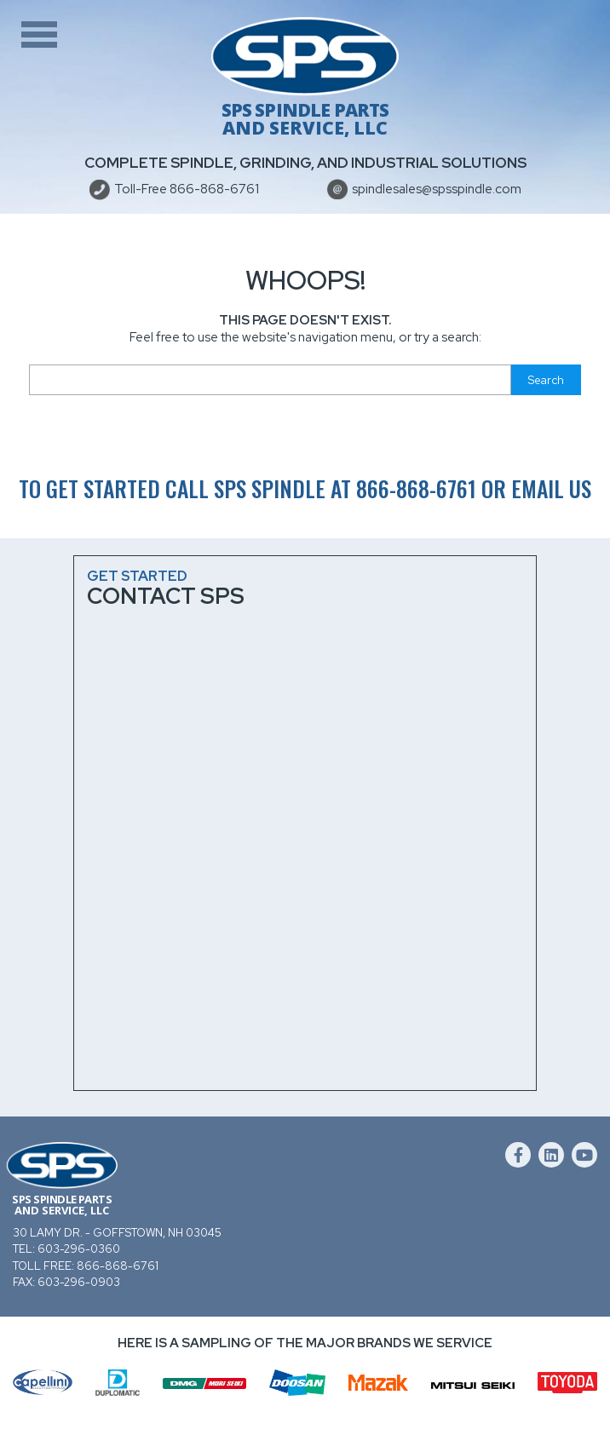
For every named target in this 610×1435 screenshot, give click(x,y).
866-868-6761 (416, 488)
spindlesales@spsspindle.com (436, 189)
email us (551, 488)
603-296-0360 (78, 1249)
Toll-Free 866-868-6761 (186, 189)
